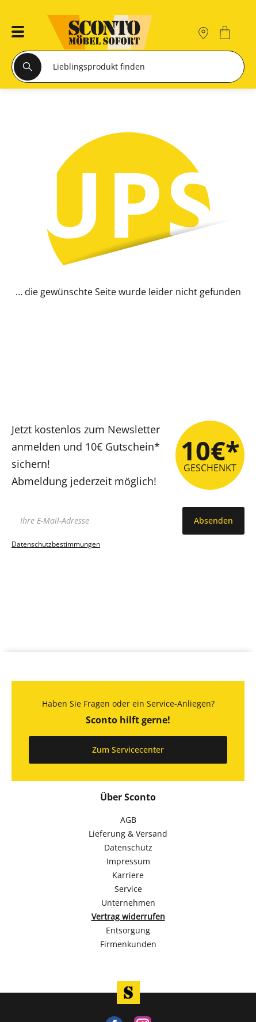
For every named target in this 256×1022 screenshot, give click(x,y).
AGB (128, 819)
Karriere (128, 875)
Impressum (128, 861)
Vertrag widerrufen (128, 916)
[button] (14, 32)
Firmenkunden (128, 944)
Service (128, 888)
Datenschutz (128, 847)
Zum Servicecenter (128, 749)
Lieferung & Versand (128, 833)
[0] (226, 32)
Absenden (213, 520)
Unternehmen (128, 902)
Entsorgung (128, 930)
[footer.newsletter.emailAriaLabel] (94, 521)
